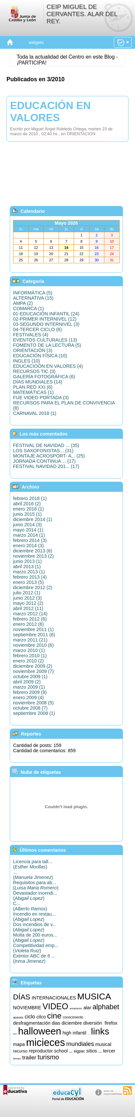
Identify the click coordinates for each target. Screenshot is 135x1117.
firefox (111, 1023)
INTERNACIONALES (54, 997)
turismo (48, 1057)
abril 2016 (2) (27, 503)
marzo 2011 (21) (30, 639)
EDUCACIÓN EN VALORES (50, 111)
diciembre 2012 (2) (32, 587)
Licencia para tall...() (32, 864)
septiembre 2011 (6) (34, 634)
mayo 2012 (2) (28, 603)
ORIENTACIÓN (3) (32, 350)
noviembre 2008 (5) (33, 702)
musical (103, 1044)
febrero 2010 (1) (30, 655)
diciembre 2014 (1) (32, 519)
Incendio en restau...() (34, 916)
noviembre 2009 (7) (33, 671)
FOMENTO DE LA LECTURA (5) (47, 345)
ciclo (30, 1016)
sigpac (79, 1051)
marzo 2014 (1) (29, 535)
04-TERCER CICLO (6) (37, 329)
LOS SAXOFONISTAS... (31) (43, 450)
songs (100, 1052)
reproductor (41, 1050)
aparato (18, 1017)
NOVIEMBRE (27, 1007)
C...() (30, 906)
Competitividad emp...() (35, 948)
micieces (45, 1042)
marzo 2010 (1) (29, 650)
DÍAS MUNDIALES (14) (37, 381)
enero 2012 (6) (28, 624)
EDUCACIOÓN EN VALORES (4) (48, 366)
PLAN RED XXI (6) (32, 387)
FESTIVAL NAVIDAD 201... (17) (46, 466)
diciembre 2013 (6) (32, 550)
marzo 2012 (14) (30, 613)
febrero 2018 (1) (30, 498)
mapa (19, 1044)
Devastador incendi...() (35, 895)
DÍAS (21, 997)
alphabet (106, 1007)
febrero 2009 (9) (30, 692)
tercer (109, 1050)
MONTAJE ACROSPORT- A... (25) (49, 455)
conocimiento (73, 1017)
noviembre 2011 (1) (33, 629)
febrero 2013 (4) (30, 577)
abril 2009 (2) (27, 681)
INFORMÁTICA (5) (32, 292)
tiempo (17, 1058)
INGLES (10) (26, 360)
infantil (79, 1032)
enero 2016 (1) (28, 509)
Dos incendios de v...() (34, 927)
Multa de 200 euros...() (35, 937)
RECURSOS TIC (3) (34, 371)
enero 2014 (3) (28, 545)
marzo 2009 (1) (29, 687)
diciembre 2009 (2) (32, 666)
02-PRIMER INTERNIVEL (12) (45, 319)
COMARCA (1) (28, 308)
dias (56, 1023)
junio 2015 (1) (27, 514)
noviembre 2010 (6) (33, 645)
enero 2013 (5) (28, 582)
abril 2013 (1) (27, 566)
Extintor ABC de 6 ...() (34, 958)
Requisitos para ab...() (35, 885)
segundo (70, 1052)
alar (87, 1007)
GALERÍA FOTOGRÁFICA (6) (44, 376)
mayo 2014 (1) (28, 529)
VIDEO (55, 1006)
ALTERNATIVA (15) (33, 298)
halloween (39, 1031)
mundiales (80, 1043)
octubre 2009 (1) (30, 676)
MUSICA (94, 996)
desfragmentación (31, 1023)
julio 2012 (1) (26, 592)
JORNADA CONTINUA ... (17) (44, 461)
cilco (41, 1016)
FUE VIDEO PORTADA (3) (41, 397)
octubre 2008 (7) (30, 708)
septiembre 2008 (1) (34, 713)
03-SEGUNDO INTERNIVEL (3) (46, 324)
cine (54, 1015)
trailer (29, 1057)
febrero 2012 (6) (30, 619)
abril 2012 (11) (28, 608)
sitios (91, 1050)
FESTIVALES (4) (30, 334)
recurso (20, 1051)
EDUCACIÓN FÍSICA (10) (40, 355)
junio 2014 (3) (27, 524)
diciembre (72, 1023)
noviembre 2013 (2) (33, 556)
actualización (75, 1008)
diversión (92, 1023)
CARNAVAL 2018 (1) (34, 413)
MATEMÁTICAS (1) (33, 392)
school (61, 1050)
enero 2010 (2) (28, 660)
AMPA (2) (23, 303)
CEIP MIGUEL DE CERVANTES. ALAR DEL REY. (82, 14)
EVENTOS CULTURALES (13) (45, 340)
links (100, 1031)
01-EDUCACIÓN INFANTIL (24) (46, 313)
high (67, 1032)
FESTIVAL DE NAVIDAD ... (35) (46, 445)
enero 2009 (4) (28, 697)
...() (33, 874)
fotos (15, 1034)
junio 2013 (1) (27, 561)
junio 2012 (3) (27, 598)
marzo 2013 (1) (29, 571)
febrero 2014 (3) (30, 540)
